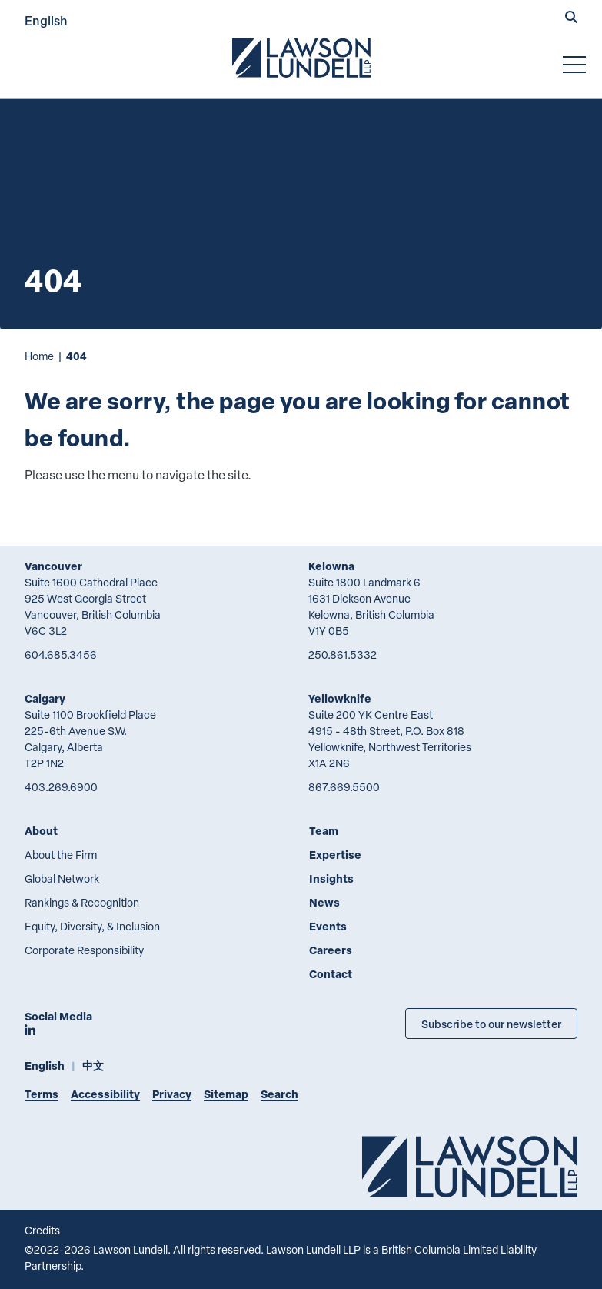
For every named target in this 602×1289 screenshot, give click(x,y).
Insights (331, 878)
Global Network (62, 878)
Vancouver (53, 566)
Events (328, 926)
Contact (330, 974)
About (41, 831)
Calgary (45, 698)
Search (279, 1094)
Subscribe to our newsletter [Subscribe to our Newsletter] (491, 1023)
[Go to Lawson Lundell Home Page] (301, 58)
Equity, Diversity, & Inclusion (92, 926)
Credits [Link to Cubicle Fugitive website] (42, 1230)
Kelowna (331, 566)
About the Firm (61, 854)
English (46, 20)
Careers (330, 950)
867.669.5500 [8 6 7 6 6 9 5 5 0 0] (344, 787)
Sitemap (226, 1094)
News (324, 902)
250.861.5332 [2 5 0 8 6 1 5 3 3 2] (342, 654)
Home (39, 356)
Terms (41, 1094)
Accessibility (105, 1094)
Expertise (335, 855)
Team (323, 831)
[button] (571, 18)
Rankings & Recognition (82, 902)
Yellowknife (339, 698)
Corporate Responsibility (84, 950)
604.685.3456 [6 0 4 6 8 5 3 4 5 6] (61, 654)
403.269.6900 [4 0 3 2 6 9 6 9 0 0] (61, 787)
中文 (93, 1065)
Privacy (171, 1094)
